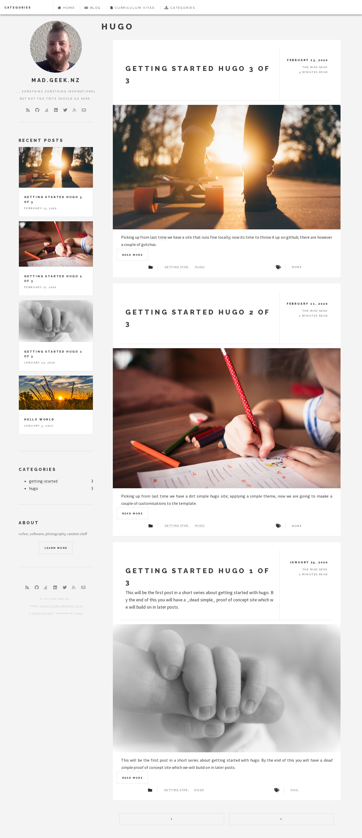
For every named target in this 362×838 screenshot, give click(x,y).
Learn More (56, 547)
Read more (132, 254)
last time (158, 237)
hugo (200, 267)
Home (66, 8)
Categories (17, 7)
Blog (93, 8)
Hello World (39, 419)
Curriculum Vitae (132, 8)
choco (295, 790)
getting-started (43, 481)
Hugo (79, 613)
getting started (177, 267)
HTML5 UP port (43, 613)
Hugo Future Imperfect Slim (61, 606)
